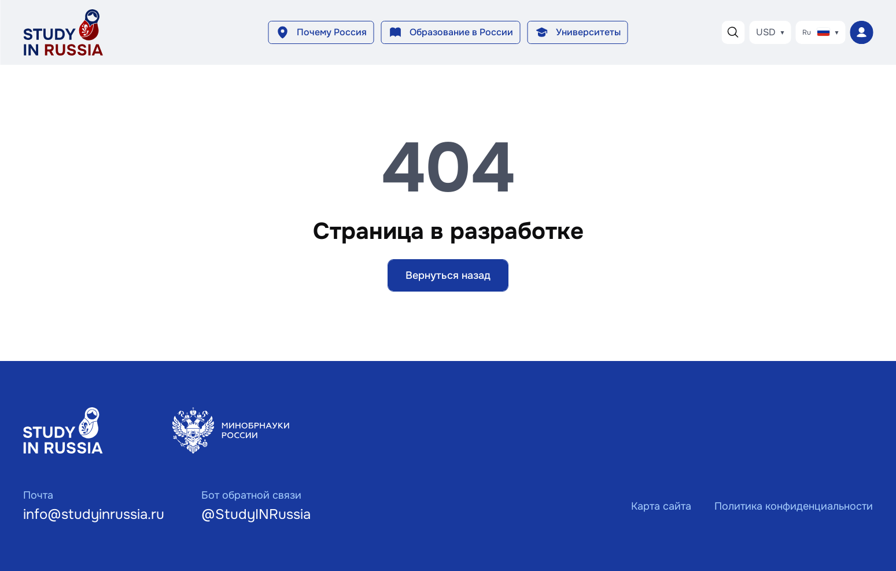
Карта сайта (661, 506)
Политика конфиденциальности (793, 506)
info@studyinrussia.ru (93, 514)
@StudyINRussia (256, 514)
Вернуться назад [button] (448, 275)
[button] (321, 32)
